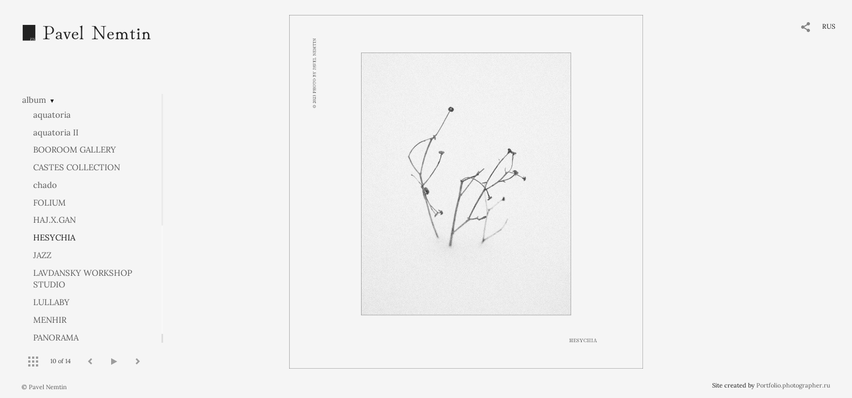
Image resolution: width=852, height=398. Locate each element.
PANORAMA (56, 337)
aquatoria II (56, 132)
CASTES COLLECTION (76, 167)
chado (45, 185)
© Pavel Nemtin (44, 387)
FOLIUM (49, 202)
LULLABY (51, 302)
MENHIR (49, 320)
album (34, 100)
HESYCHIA (54, 237)
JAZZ (42, 255)
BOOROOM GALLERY (74, 149)
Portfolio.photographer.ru (793, 385)
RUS (828, 26)
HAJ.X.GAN (54, 219)
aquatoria (52, 114)
